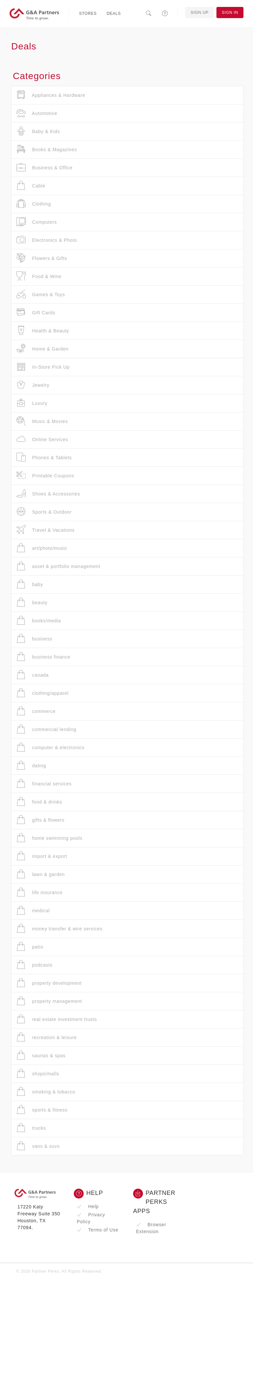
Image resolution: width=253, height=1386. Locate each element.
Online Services (42, 439)
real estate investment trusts (56, 1019)
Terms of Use (97, 1229)
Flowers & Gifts (41, 258)
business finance (43, 657)
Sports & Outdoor (44, 512)
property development (49, 983)
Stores (88, 13)
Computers (36, 222)
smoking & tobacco (45, 1092)
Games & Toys (40, 294)
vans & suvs (38, 1146)
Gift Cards (35, 312)
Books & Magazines (46, 149)
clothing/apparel (42, 693)
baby (29, 584)
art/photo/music (41, 548)
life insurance (39, 892)
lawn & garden (40, 874)
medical (33, 910)
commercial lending (46, 729)
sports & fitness (42, 1110)
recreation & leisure (46, 1037)
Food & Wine (39, 276)
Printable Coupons (45, 475)
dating (31, 765)
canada (32, 675)
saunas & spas (41, 1055)
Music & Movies (42, 421)
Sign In (230, 12)
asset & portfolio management (58, 566)
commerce (36, 711)
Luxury (31, 403)
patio (29, 947)
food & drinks (39, 802)
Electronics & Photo (46, 240)
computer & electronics (50, 747)
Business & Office (44, 167)
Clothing (33, 204)
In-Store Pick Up (43, 367)
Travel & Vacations (45, 530)
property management (49, 1001)
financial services (44, 783)
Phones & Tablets (44, 457)
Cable (30, 186)
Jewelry (32, 385)
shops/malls (37, 1073)
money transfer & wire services (59, 928)
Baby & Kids (38, 131)
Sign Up (199, 12)
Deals (114, 13)
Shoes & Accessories (48, 494)
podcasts (34, 965)
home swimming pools (49, 838)
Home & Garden (42, 349)
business (34, 639)
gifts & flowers (40, 820)
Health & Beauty (42, 330)
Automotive (36, 113)
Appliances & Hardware (50, 95)
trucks (31, 1128)
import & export (41, 856)
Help (88, 1206)
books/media (38, 620)
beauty (31, 602)
